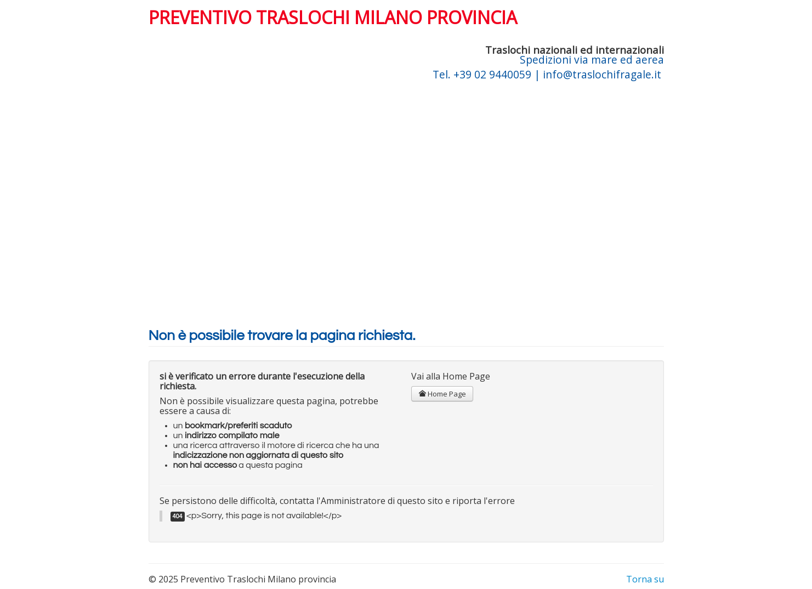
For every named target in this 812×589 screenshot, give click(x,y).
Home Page (442, 394)
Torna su (645, 579)
